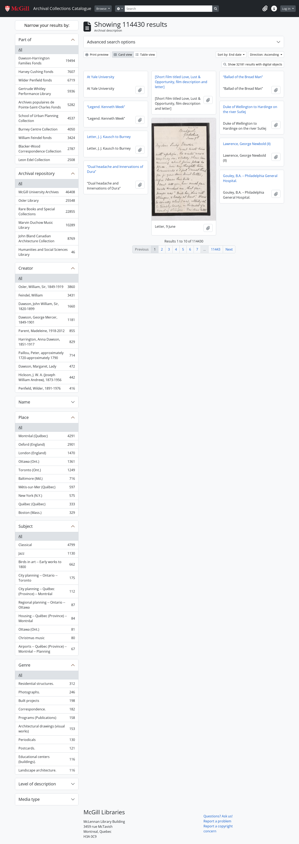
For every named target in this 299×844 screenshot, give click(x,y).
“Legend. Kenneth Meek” (106, 107)
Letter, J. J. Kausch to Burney (109, 136)
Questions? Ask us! (218, 816)
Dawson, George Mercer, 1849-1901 (46, 320)
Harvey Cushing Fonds (46, 72)
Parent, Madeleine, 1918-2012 (46, 331)
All (20, 49)
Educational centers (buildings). (46, 759)
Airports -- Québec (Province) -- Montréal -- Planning (46, 649)
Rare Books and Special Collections (46, 211)
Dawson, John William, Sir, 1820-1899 (46, 306)
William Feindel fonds (46, 138)
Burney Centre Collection (46, 130)
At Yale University (100, 77)
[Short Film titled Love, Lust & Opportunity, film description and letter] (181, 82)
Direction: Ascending (265, 55)
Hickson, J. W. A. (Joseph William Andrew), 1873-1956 (46, 377)
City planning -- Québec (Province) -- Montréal (46, 591)
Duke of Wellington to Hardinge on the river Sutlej (250, 109)
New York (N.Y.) (46, 496)
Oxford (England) (46, 445)
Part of (24, 39)
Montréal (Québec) (46, 436)
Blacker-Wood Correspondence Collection (46, 149)
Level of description (37, 784)
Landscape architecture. (46, 771)
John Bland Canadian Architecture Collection (46, 238)
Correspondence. (46, 710)
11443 (215, 249)
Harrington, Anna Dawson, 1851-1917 (46, 342)
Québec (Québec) (46, 505)
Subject (25, 526)
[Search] (168, 8)
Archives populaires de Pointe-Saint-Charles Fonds (46, 104)
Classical (46, 545)
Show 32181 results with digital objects (252, 64)
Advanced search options (111, 42)
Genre (24, 665)
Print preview (96, 55)
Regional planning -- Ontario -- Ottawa (46, 605)
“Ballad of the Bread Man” (243, 77)
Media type (29, 799)
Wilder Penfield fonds (46, 81)
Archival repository (36, 173)
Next (229, 249)
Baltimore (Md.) (46, 479)
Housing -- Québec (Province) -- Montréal (46, 618)
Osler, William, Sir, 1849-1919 (46, 287)
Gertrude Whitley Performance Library (46, 91)
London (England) (46, 453)
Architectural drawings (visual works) (46, 728)
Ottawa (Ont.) (46, 462)
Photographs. (46, 693)
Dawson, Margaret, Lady (46, 367)
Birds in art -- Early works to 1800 (46, 564)
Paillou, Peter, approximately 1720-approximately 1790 (46, 355)
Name (24, 402)
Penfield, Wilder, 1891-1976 (46, 389)
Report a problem (217, 821)
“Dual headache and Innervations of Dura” (115, 169)
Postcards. (46, 749)
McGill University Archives (46, 192)
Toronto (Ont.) (46, 471)
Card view (123, 55)
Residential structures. (46, 684)
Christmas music (46, 638)
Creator (25, 268)
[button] (265, 8)
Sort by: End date (230, 55)
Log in (286, 9)
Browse (101, 9)
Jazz (46, 554)
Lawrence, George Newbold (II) (247, 143)
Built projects (46, 701)
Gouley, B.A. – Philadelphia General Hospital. (250, 178)
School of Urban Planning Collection (46, 118)
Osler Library (46, 201)
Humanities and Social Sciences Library (46, 252)
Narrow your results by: (46, 25)
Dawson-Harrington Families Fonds (46, 60)
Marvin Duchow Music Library (46, 225)
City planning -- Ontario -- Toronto (46, 578)
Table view (145, 55)
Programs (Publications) (46, 718)
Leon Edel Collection (46, 160)
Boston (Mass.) (46, 513)
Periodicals (46, 740)
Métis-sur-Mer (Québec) (46, 488)
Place (23, 417)
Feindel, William (46, 296)
